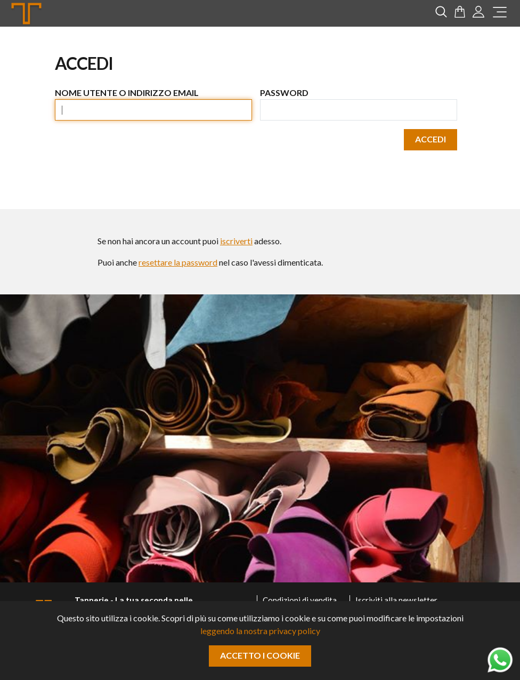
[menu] (499, 13)
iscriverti (236, 241)
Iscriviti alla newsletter (396, 600)
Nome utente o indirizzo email (127, 92)
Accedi (430, 139)
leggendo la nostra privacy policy (260, 631)
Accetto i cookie (260, 655)
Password (284, 92)
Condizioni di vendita (300, 600)
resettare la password (178, 262)
